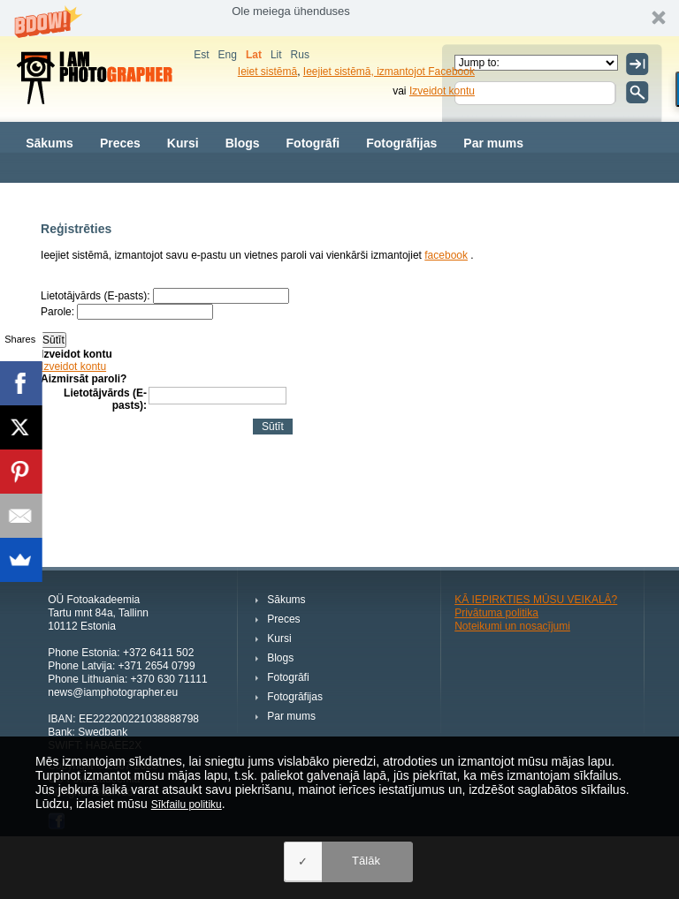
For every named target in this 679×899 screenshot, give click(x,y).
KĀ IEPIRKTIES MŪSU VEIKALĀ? (535, 599)
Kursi (183, 143)
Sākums (49, 143)
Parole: (57, 312)
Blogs (242, 143)
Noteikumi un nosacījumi (512, 626)
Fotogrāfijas (401, 143)
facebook (446, 255)
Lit (276, 55)
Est (201, 55)
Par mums (493, 143)
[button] (339, 18)
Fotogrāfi (313, 143)
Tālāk (366, 860)
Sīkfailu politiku (186, 804)
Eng (227, 55)
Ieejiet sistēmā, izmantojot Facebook (389, 71)
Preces (120, 143)
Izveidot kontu (442, 91)
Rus (300, 55)
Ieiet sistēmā (267, 71)
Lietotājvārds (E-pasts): (95, 296)
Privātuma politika (496, 613)
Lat (254, 55)
